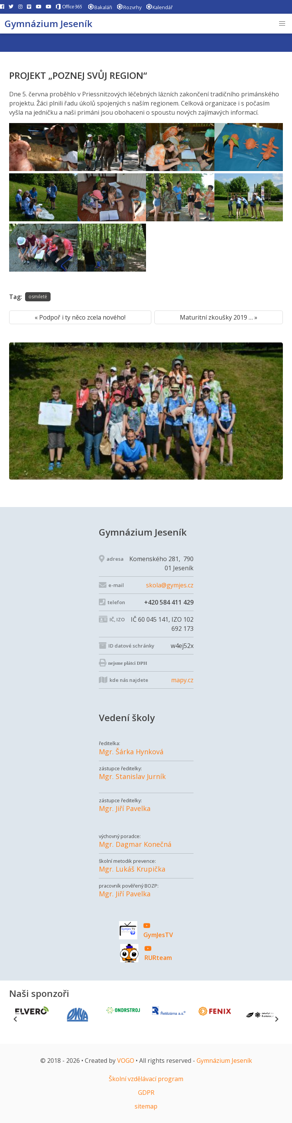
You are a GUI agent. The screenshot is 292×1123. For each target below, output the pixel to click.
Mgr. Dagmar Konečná (135, 844)
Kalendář (159, 6)
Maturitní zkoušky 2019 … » (218, 317)
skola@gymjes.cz (170, 585)
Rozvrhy (129, 6)
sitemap (146, 1106)
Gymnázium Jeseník (48, 23)
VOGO (125, 1060)
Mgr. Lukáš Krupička (132, 869)
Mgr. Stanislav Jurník (132, 776)
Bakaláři (100, 6)
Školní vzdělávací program (146, 1079)
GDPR (146, 1092)
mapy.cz (182, 680)
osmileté (38, 296)
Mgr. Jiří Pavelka (125, 808)
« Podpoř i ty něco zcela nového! (80, 317)
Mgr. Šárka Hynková (131, 751)
